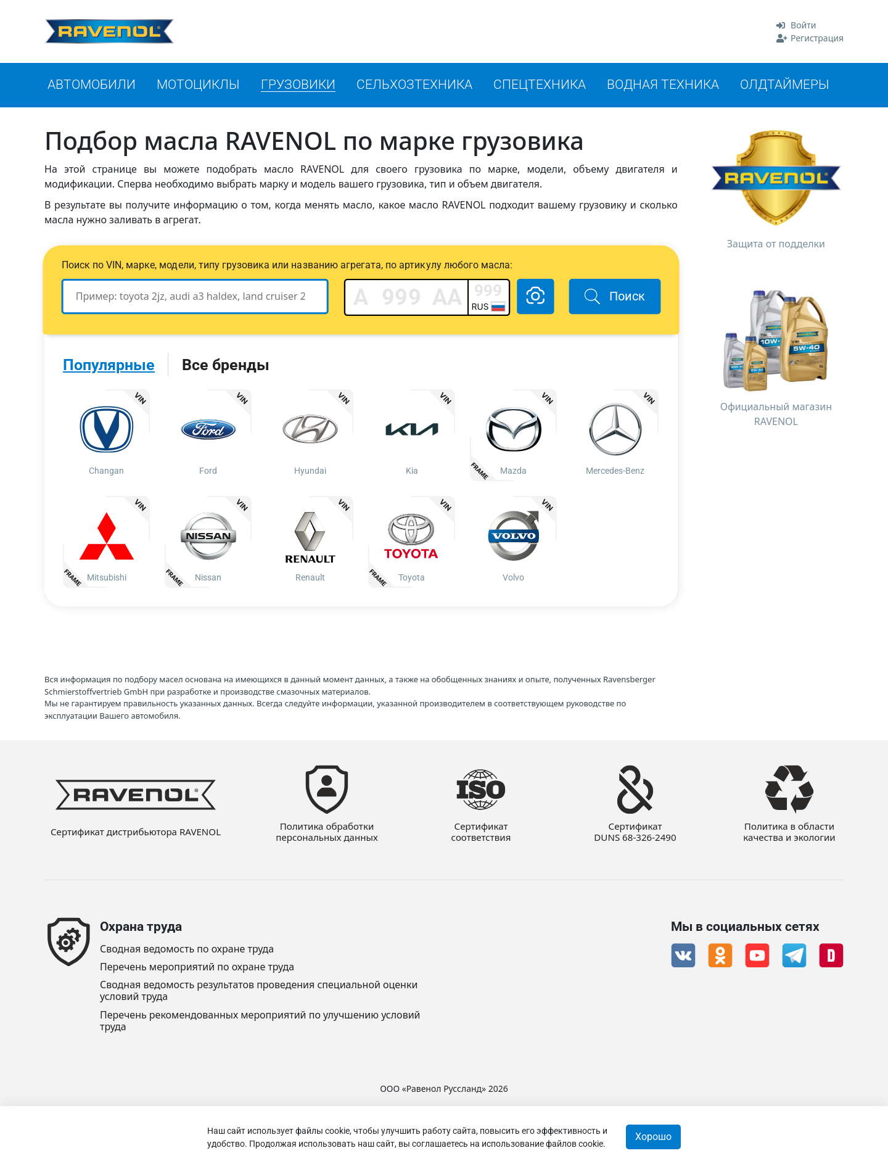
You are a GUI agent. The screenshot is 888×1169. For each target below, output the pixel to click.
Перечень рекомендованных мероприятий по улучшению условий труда (260, 1021)
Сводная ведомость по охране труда (187, 949)
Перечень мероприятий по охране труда (197, 967)
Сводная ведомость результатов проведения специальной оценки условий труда (258, 990)
